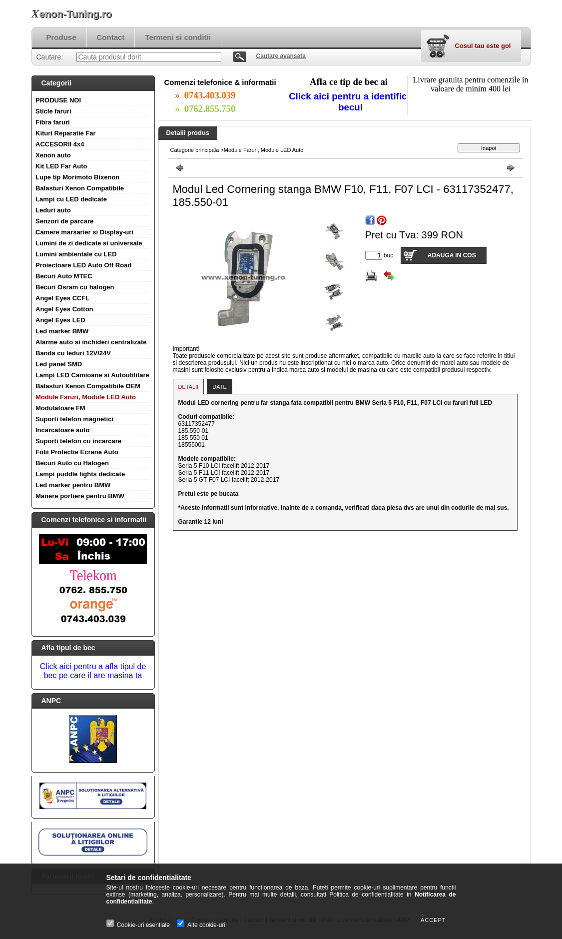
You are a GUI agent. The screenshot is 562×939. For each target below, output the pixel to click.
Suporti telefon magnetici (74, 419)
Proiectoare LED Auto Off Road (83, 265)
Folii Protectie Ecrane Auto (76, 452)
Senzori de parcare (64, 221)
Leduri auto (53, 210)
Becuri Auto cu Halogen (72, 463)
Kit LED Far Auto (61, 166)
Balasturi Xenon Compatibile (79, 188)
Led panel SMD (58, 364)
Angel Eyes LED (60, 320)
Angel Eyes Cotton (64, 309)
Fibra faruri (52, 122)
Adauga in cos (452, 255)
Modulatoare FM (60, 408)
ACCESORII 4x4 (59, 144)
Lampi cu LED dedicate (71, 199)
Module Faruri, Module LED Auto (85, 397)
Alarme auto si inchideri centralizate (91, 342)
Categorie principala (194, 150)
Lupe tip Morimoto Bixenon (77, 177)
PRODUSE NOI (58, 100)
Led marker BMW (61, 331)
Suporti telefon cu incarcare (78, 441)
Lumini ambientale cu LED (76, 254)
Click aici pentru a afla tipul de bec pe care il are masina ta (93, 671)
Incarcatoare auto (62, 430)
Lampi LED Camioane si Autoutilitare (92, 375)
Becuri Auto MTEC (63, 276)
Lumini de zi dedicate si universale (88, 243)
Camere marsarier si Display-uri (84, 232)
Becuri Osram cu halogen (74, 287)
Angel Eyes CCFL (62, 298)
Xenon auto (53, 155)
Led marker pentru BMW (72, 485)
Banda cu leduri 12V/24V (73, 353)
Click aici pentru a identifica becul (350, 101)
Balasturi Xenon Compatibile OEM (87, 386)
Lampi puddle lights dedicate (80, 474)
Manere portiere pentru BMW (79, 496)
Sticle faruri (53, 111)
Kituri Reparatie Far (65, 133)
